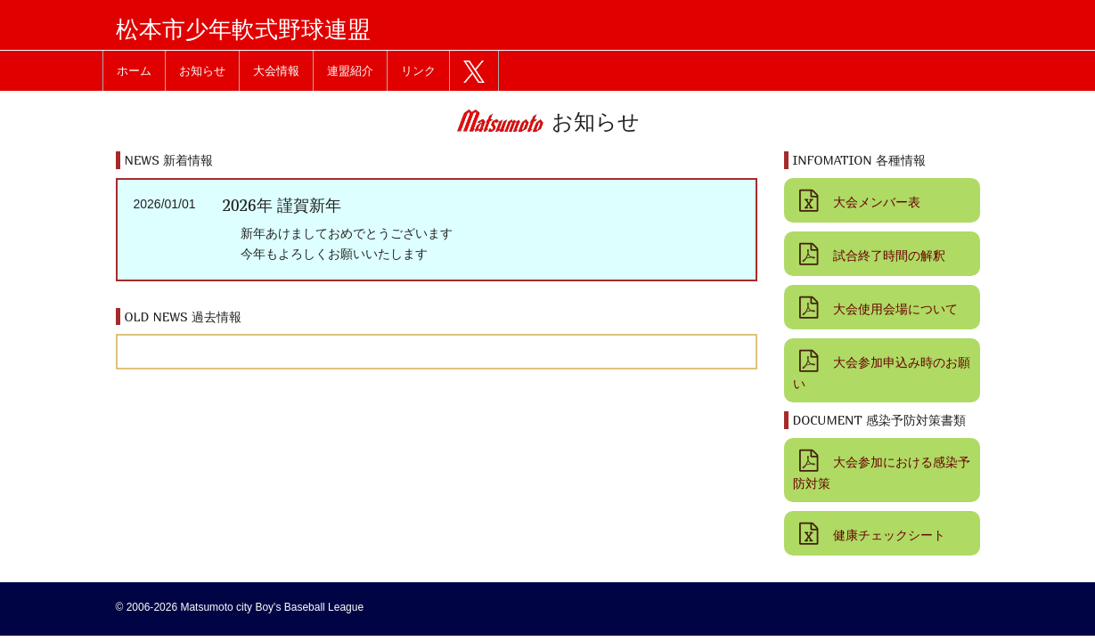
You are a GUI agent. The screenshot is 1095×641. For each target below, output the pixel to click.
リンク (418, 70)
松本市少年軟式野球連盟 (243, 29)
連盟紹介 (350, 70)
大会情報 (276, 70)
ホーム (134, 70)
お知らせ (202, 70)
